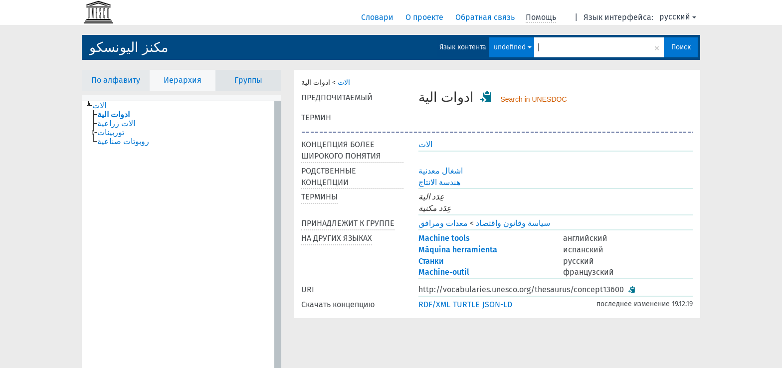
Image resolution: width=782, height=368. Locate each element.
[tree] (181, 234)
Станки (431, 261)
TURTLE (466, 304)
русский (677, 16)
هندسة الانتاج (439, 182)
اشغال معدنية (440, 171)
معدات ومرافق (443, 223)
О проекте (425, 17)
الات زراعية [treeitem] (116, 123)
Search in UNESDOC (533, 99)
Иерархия (182, 80)
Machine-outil (443, 272)
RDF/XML (434, 304)
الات (344, 82)
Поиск (681, 47)
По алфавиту (115, 80)
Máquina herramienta (457, 249)
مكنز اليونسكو (128, 47)
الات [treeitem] (99, 105)
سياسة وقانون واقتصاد (513, 223)
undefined (513, 47)
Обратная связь (486, 17)
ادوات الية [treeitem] (113, 114)
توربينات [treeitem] (110, 132)
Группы (248, 80)
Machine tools (444, 238)
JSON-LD (497, 304)
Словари (378, 17)
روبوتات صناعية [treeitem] (123, 141)
